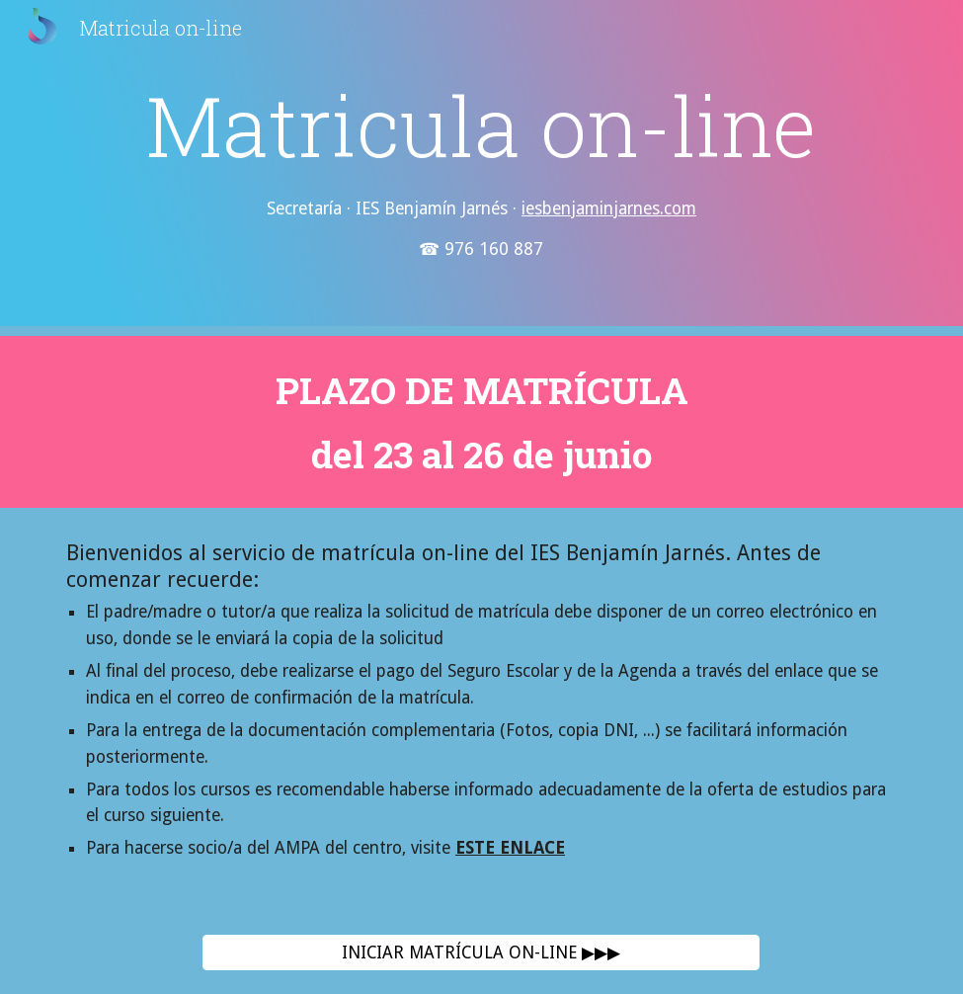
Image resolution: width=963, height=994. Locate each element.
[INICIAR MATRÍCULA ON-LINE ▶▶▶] (481, 953)
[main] (481, 168)
